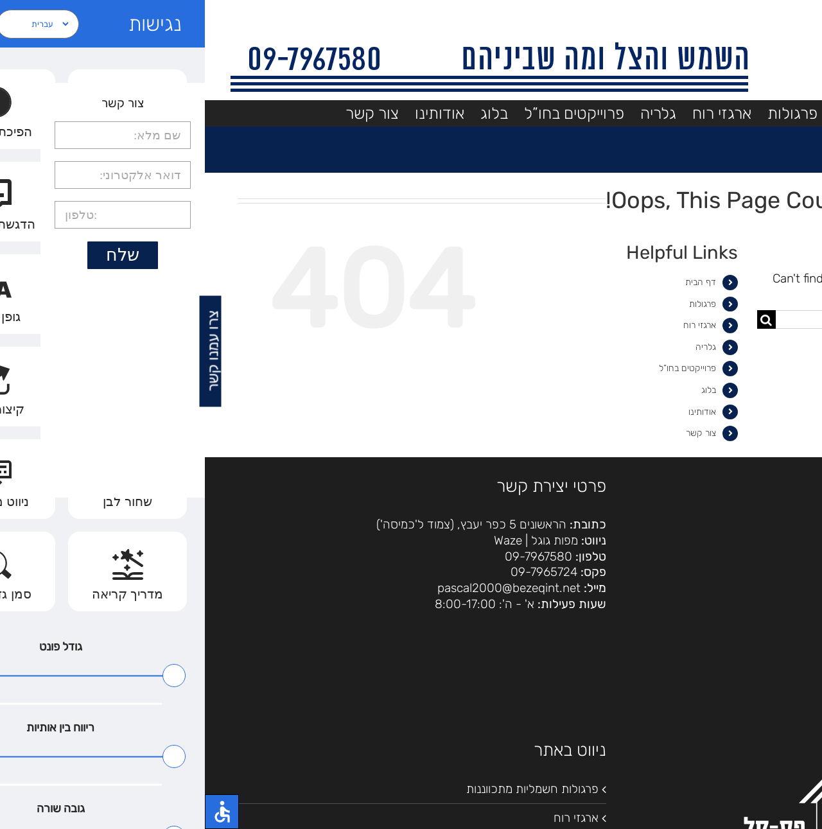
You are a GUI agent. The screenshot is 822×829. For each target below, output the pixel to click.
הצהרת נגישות (761, 544)
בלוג (503, 390)
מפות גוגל (349, 540)
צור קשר (496, 433)
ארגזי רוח (494, 325)
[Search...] (683, 319)
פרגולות (497, 304)
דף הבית (495, 282)
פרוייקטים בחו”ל (482, 368)
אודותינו (497, 411)
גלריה (501, 347)
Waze (303, 540)
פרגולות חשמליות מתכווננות (327, 788)
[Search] (561, 319)
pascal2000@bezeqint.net (304, 587)
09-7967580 (333, 556)
